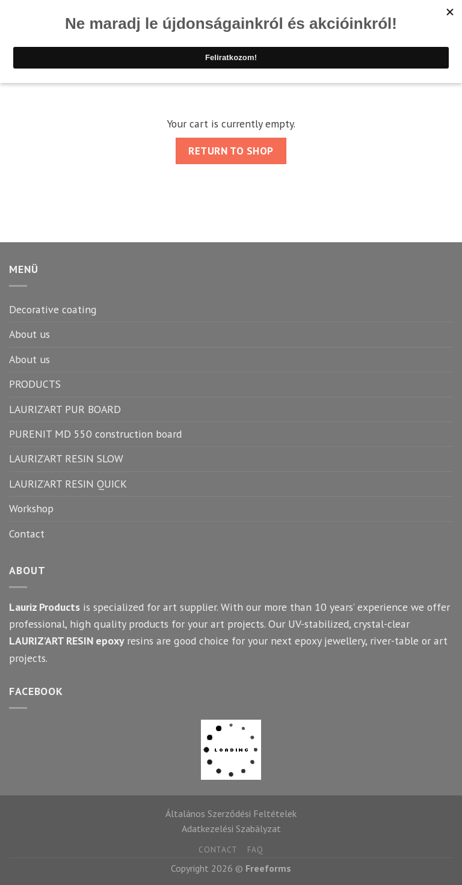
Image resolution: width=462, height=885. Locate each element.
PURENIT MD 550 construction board (95, 434)
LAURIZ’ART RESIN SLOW (66, 458)
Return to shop (230, 151)
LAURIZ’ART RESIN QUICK (68, 484)
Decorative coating (53, 309)
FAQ (255, 849)
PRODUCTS (35, 384)
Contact (27, 533)
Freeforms (268, 868)
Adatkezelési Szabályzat (231, 828)
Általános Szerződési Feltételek (231, 813)
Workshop (31, 508)
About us (29, 334)
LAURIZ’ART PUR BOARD (65, 409)
